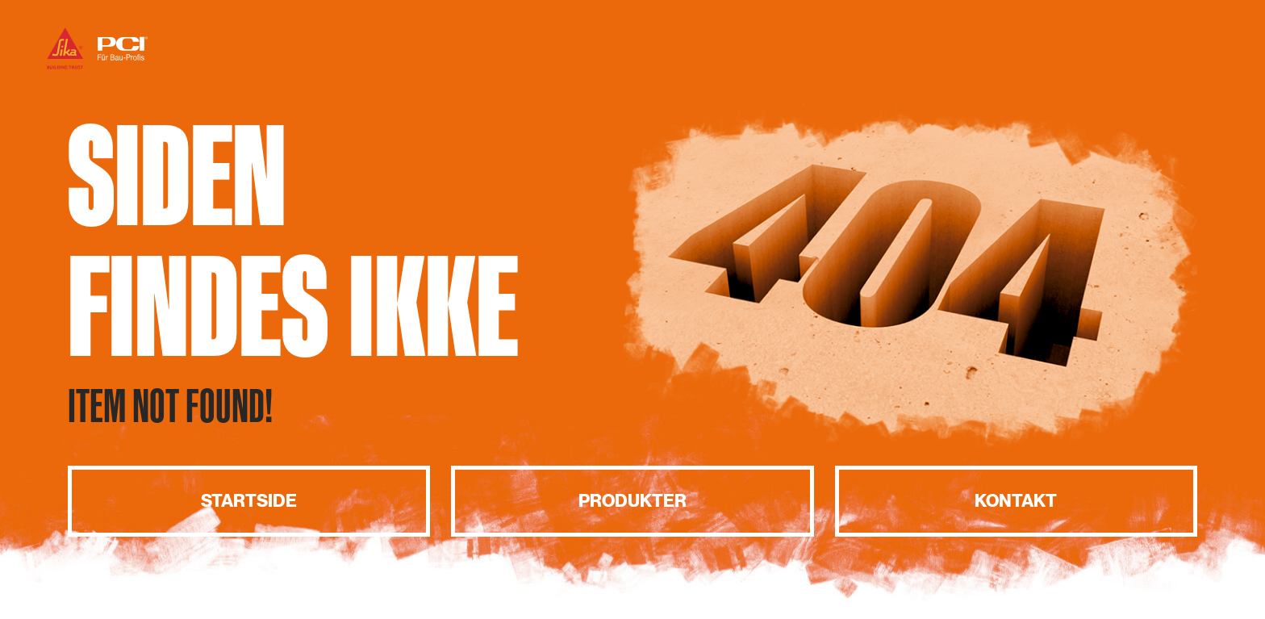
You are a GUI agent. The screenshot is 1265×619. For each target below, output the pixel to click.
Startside (249, 501)
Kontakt (1016, 501)
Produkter (632, 501)
